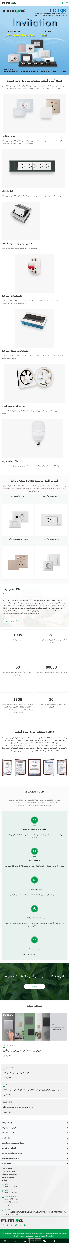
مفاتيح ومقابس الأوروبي (51, 541)
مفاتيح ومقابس (8, 138)
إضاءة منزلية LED (10, 463)
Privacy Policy (50, 1236)
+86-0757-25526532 (12, 1186)
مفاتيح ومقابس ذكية (8, 1122)
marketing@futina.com (13, 1199)
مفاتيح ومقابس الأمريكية (51, 498)
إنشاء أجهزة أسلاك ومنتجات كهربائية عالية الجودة (34, 82)
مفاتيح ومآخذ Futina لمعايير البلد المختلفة (34, 482)
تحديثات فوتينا (34, 1007)
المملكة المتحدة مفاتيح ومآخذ (18, 541)
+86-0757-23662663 (12, 1192)
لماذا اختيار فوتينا (10, 589)
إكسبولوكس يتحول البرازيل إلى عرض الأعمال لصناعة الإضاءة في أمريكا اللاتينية (33, 1091)
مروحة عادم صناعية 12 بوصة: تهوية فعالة (18, 1109)
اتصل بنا (34, 988)
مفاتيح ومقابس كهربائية (9, 1128)
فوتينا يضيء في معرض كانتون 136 (16, 1074)
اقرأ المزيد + (9, 623)
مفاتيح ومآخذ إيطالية (18, 498)
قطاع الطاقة (7, 193)
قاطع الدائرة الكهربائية (12, 297)
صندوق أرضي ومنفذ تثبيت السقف (17, 245)
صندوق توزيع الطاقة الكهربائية (15, 352)
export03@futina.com (13, 1202)
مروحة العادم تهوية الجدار (13, 408)
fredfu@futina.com (12, 1205)
